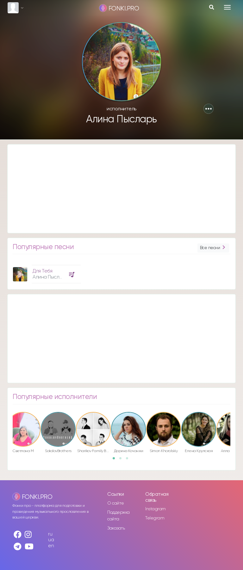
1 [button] (116, 460)
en (51, 545)
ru (50, 534)
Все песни (213, 248)
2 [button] (122, 460)
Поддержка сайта (118, 515)
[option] (46, 272)
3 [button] (129, 460)
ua (51, 539)
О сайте (115, 503)
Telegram (154, 518)
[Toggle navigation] (227, 7)
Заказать (116, 528)
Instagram (155, 509)
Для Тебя (42, 271)
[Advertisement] (121, 188)
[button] (208, 108)
